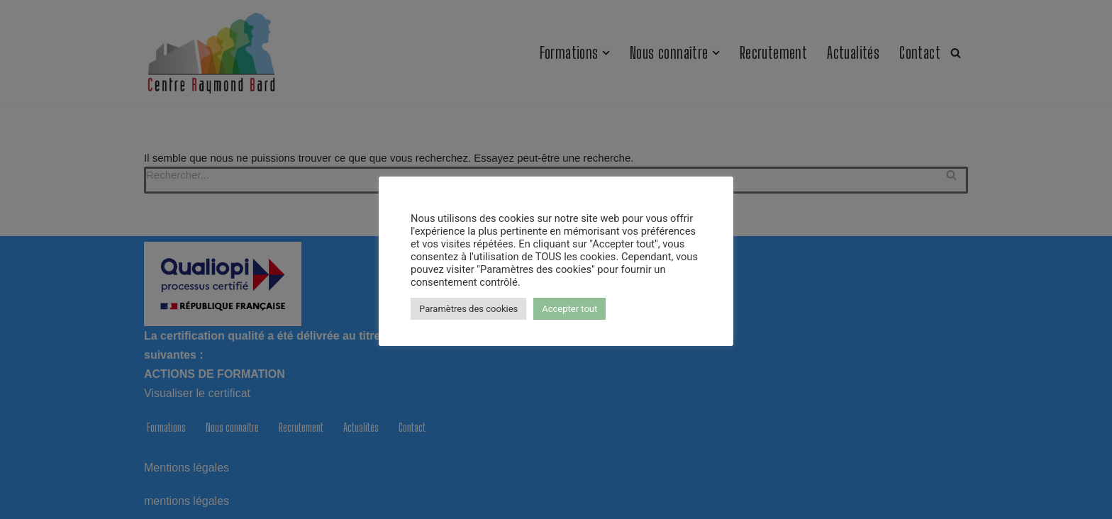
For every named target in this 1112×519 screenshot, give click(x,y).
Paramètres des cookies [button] (468, 308)
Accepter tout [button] (569, 308)
